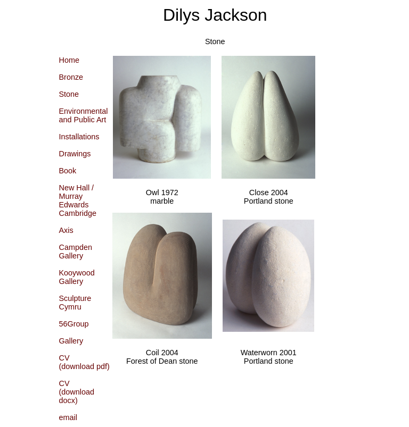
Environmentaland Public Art (83, 115)
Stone (69, 94)
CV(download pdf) (84, 362)
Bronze (71, 77)
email (68, 417)
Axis (66, 230)
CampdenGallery (75, 251)
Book (68, 170)
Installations (79, 136)
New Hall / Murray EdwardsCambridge (77, 200)
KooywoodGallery (77, 277)
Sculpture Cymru (75, 302)
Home (69, 60)
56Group (74, 324)
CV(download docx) (76, 392)
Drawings (75, 153)
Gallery (71, 341)
